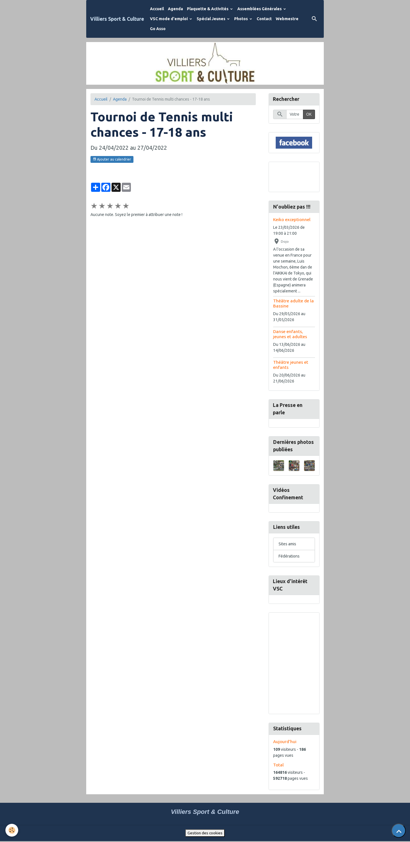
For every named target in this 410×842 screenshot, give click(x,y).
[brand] (117, 19)
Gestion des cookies (205, 833)
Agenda (175, 9)
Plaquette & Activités (208, 9)
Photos (241, 18)
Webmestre (287, 18)
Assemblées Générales (260, 9)
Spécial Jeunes (211, 18)
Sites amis (287, 544)
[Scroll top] (399, 831)
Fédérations (289, 556)
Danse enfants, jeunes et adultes (290, 334)
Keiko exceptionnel (291, 219)
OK (309, 114)
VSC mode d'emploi (169, 18)
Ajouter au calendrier (112, 159)
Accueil (157, 9)
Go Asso (158, 28)
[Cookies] (12, 830)
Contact (264, 18)
